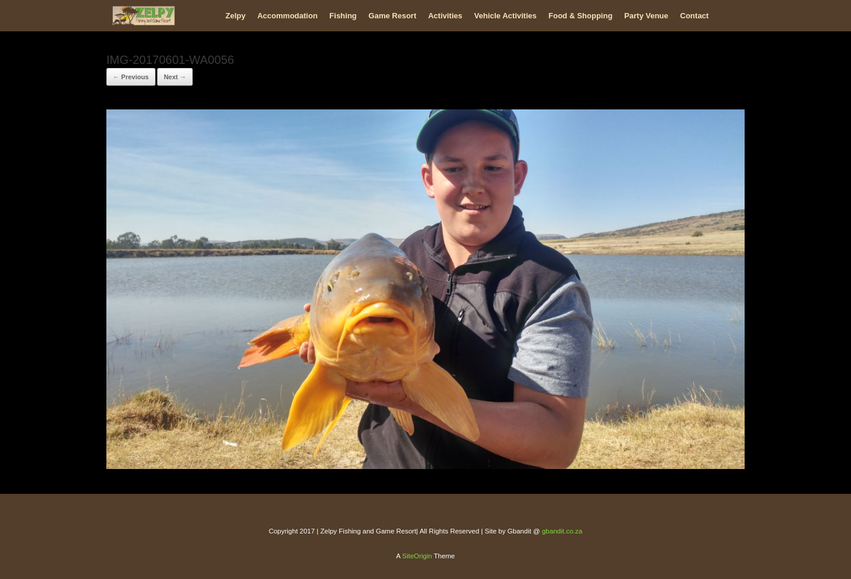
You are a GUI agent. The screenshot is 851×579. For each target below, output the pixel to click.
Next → (175, 76)
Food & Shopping (580, 15)
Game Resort (393, 15)
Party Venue (646, 15)
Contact (694, 15)
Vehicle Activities (505, 15)
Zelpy (236, 15)
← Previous (131, 76)
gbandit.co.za (562, 531)
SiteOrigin (417, 555)
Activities (445, 15)
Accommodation (287, 15)
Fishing (342, 15)
